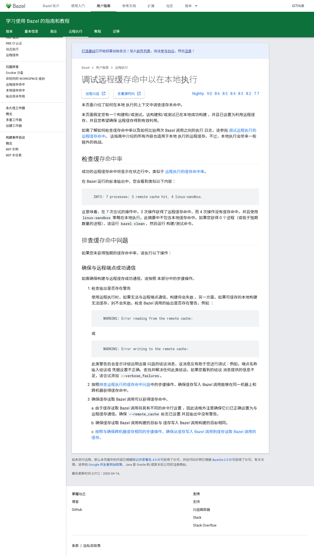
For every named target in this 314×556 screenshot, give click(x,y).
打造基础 (88, 51)
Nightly (198, 93)
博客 (75, 502)
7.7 (256, 93)
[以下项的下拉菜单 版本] (198, 6)
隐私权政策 (92, 546)
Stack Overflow (205, 525)
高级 (53, 31)
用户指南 (102, 67)
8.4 (233, 93)
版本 (188, 6)
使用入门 (78, 6)
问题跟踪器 (201, 510)
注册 (188, 51)
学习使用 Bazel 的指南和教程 (38, 21)
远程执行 (121, 67)
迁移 (116, 31)
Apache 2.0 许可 (223, 460)
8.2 (248, 93)
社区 (169, 6)
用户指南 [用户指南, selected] (103, 6)
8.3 (240, 93)
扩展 (151, 6)
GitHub (298, 6)
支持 (196, 502)
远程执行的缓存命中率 (184, 171)
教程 (97, 31)
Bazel (86, 67)
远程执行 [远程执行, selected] (75, 31)
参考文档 (129, 6)
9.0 (209, 93)
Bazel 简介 (51, 6)
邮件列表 (143, 51)
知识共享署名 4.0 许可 (148, 460)
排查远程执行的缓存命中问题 (124, 384)
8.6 (217, 93)
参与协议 (167, 51)
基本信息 (31, 31)
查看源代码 (129, 93)
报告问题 (96, 93)
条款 (75, 546)
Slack (197, 517)
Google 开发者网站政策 (105, 464)
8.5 (225, 93)
